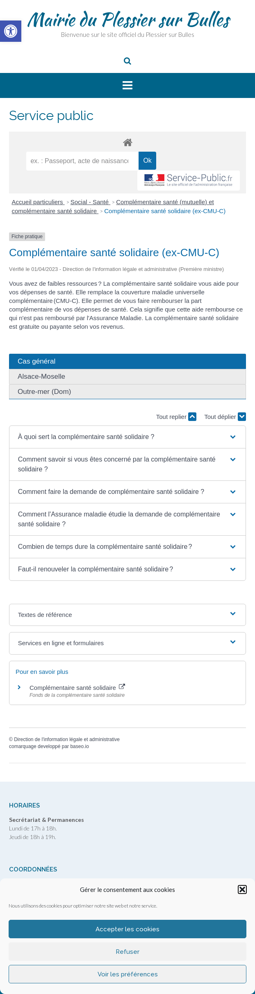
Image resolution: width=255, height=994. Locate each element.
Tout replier (176, 416)
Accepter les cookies (127, 929)
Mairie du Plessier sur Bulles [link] (128, 19)
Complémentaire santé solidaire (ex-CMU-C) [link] (164, 210)
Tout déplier (225, 416)
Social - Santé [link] (91, 201)
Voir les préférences (128, 974)
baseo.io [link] (79, 746)
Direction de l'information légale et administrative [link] (67, 739)
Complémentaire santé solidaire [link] (77, 687)
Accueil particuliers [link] (38, 201)
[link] (10, 31)
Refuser (127, 951)
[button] (242, 889)
